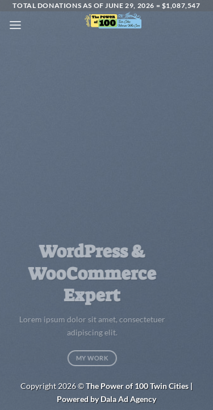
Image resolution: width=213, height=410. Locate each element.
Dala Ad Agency (128, 399)
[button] (15, 25)
